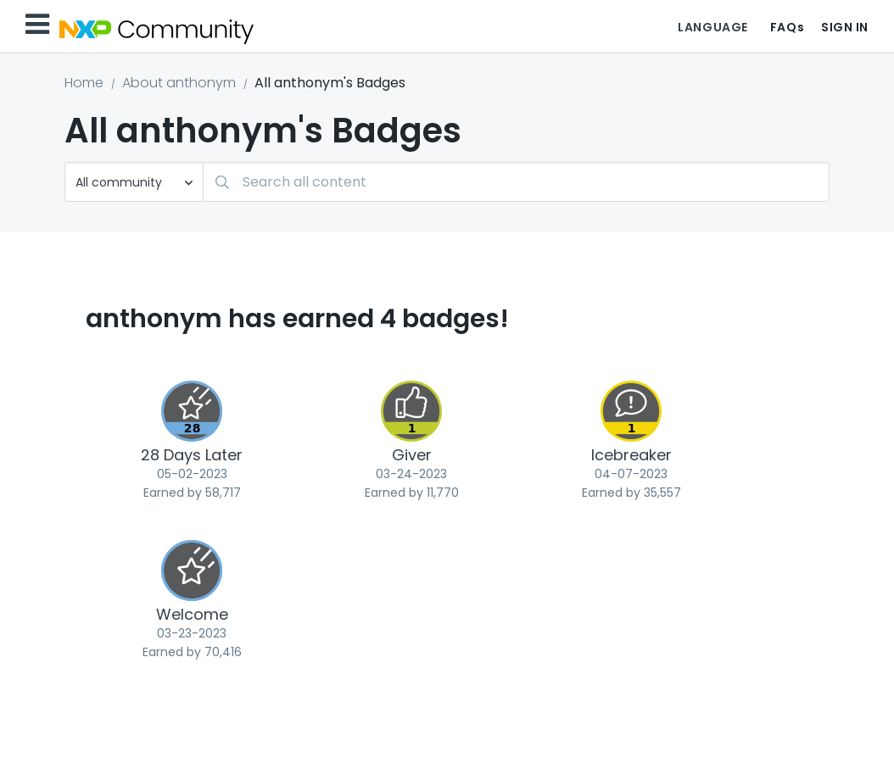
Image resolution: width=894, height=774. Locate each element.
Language (712, 27)
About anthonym (179, 82)
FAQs (787, 27)
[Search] (516, 182)
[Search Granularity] (134, 182)
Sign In (845, 27)
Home (83, 82)
